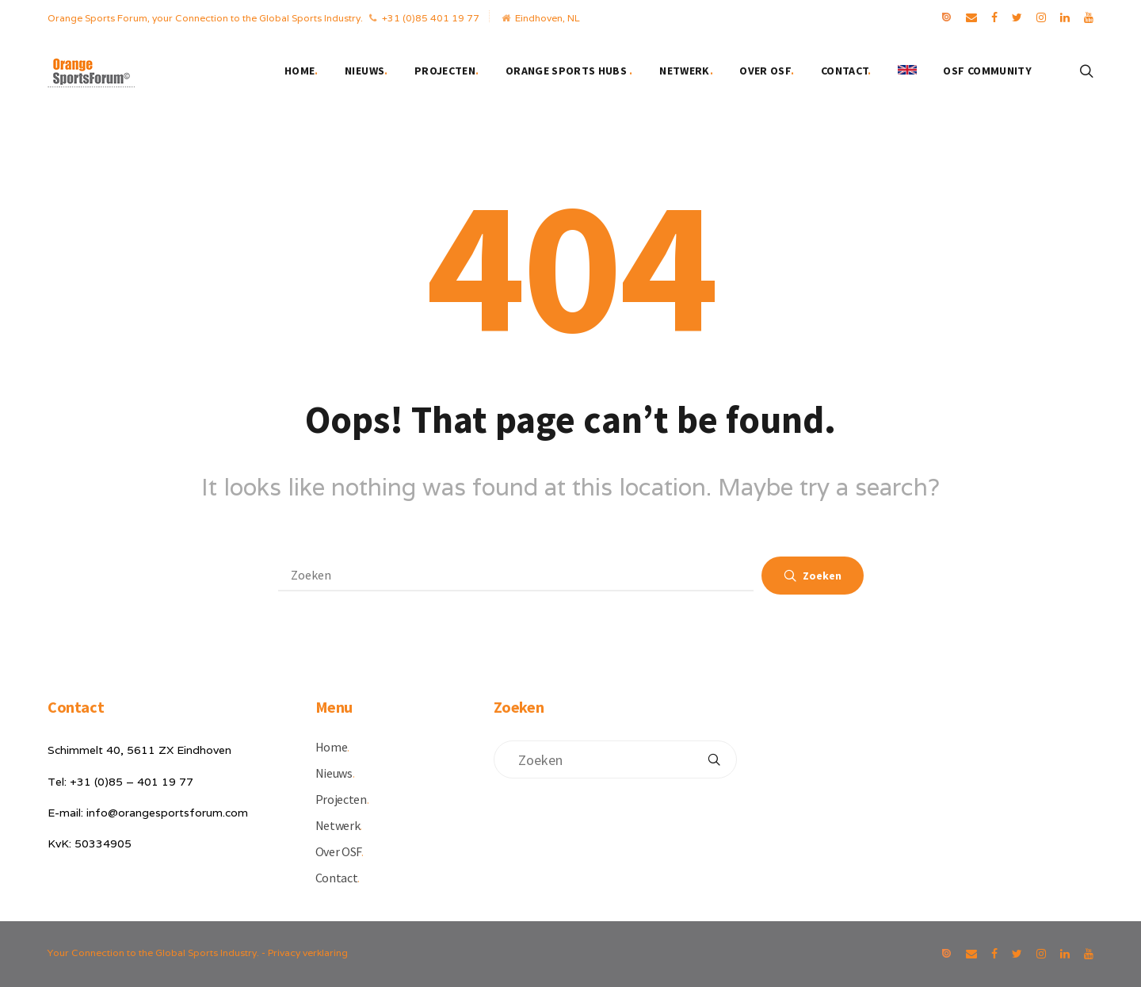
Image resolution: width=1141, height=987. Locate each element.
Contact (846, 70)
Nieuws (366, 70)
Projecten (446, 70)
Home (301, 70)
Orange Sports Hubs (569, 70)
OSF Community (987, 70)
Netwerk (686, 70)
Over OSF (766, 70)
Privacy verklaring (308, 952)
